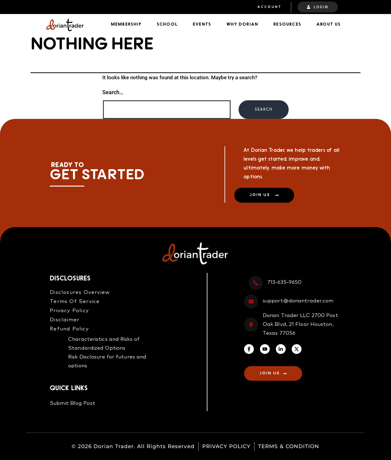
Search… (112, 92)
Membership (126, 24)
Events (202, 24)
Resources (287, 24)
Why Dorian (242, 24)
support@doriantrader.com (298, 301)
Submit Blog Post (72, 403)
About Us (328, 24)
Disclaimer (64, 320)
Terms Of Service (75, 301)
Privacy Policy (69, 310)
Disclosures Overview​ (80, 292)
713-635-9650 (284, 282)
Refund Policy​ (69, 329)
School (167, 24)
